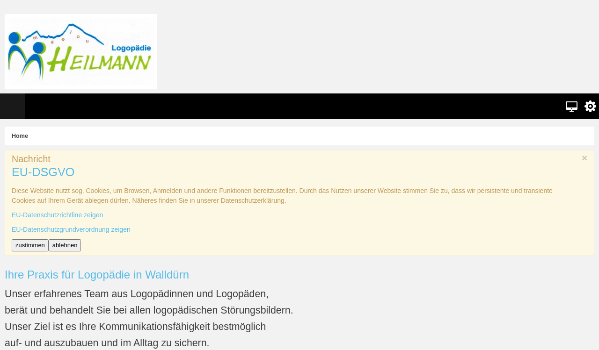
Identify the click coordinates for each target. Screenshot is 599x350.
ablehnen (65, 245)
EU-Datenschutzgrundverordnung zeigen (71, 229)
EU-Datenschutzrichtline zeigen (57, 215)
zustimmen (30, 245)
